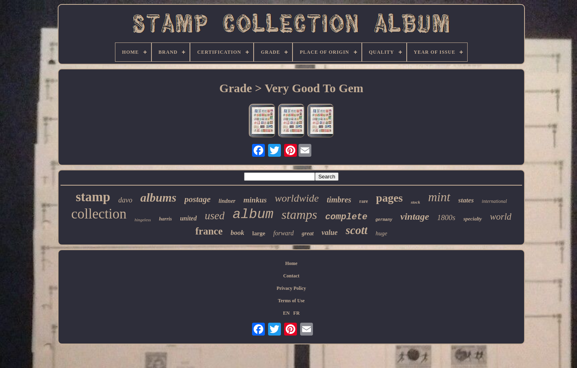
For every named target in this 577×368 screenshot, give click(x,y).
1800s (446, 217)
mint (439, 197)
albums (158, 197)
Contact (291, 276)
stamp (93, 197)
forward (283, 233)
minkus (255, 200)
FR (296, 313)
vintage (414, 216)
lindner (227, 201)
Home (291, 263)
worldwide (297, 198)
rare (363, 201)
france (208, 231)
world (501, 217)
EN (286, 313)
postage (197, 199)
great (308, 234)
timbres (339, 199)
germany (383, 220)
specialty (472, 219)
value (330, 232)
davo (125, 200)
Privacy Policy (291, 288)
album (252, 214)
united (188, 218)
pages (389, 198)
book (237, 233)
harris (165, 219)
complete (346, 217)
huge (381, 233)
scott (357, 230)
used (215, 216)
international (494, 201)
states (466, 200)
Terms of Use (291, 300)
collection (99, 214)
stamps (299, 214)
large (258, 233)
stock (415, 202)
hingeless (143, 219)
